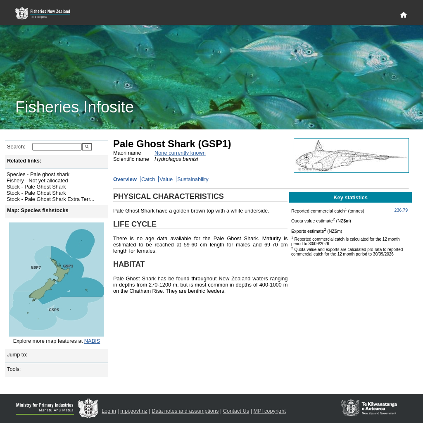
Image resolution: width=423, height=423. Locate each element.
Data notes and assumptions (185, 411)
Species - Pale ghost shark (38, 174)
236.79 (401, 210)
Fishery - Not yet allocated (37, 180)
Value (166, 179)
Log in (109, 411)
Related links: (24, 161)
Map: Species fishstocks (38, 210)
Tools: (14, 369)
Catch (148, 179)
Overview (125, 179)
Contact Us (236, 411)
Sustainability (192, 179)
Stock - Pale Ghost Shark (36, 187)
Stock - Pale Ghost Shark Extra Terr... (50, 199)
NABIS (92, 341)
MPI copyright (270, 411)
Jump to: (17, 354)
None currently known (180, 153)
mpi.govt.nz (133, 411)
